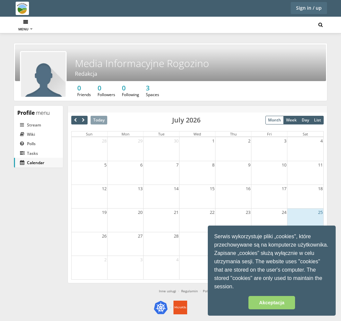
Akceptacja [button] (271, 302)
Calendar (56, 25)
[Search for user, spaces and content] (320, 25)
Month (274, 120)
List (317, 120)
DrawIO (121, 25)
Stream (30, 125)
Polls (28, 143)
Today (99, 120)
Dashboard (28, 25)
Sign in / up (309, 8)
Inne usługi (167, 291)
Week (291, 120)
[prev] (75, 120)
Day (305, 120)
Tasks (79, 25)
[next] (83, 120)
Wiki (27, 134)
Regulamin (189, 291)
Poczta (99, 25)
